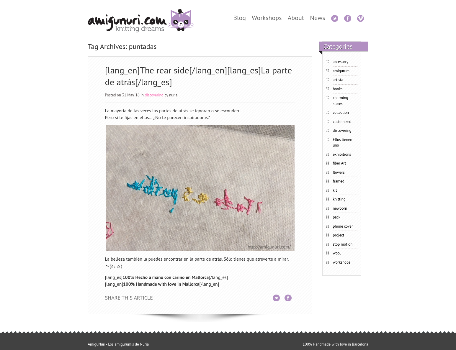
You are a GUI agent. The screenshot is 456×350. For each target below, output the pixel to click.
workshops (341, 262)
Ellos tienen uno (342, 142)
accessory (341, 61)
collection (341, 112)
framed (338, 181)
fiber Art (339, 163)
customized (342, 121)
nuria (173, 95)
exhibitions (342, 154)
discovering (154, 95)
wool (337, 253)
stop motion (343, 244)
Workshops (267, 18)
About (295, 18)
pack (337, 217)
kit (335, 190)
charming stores (340, 100)
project (338, 235)
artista (338, 79)
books (338, 88)
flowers (339, 172)
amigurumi (342, 70)
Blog (239, 18)
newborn (340, 208)
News (317, 18)
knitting (339, 199)
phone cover (343, 226)
